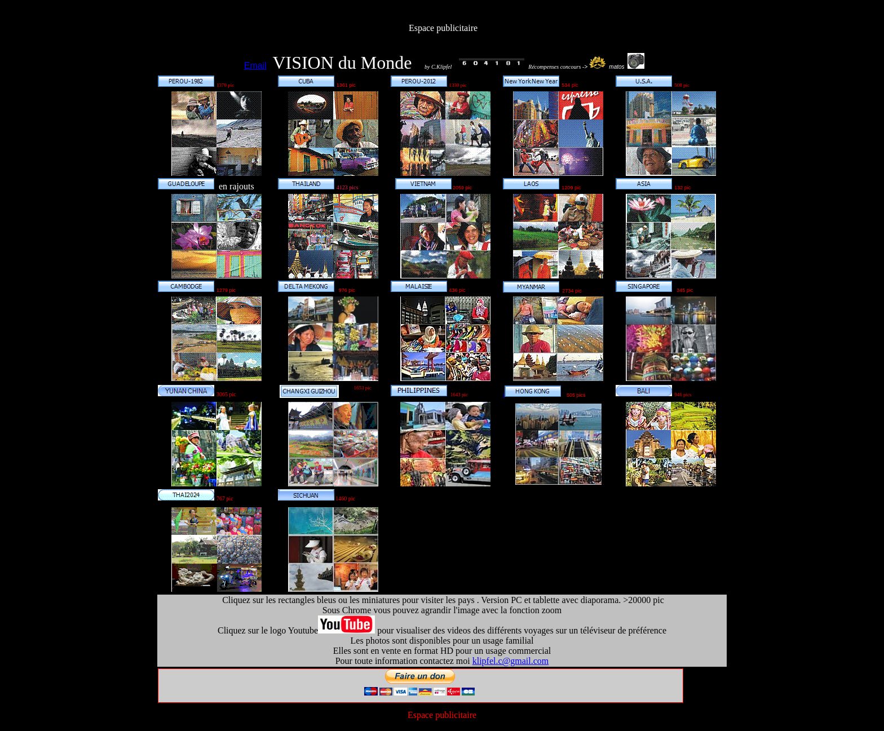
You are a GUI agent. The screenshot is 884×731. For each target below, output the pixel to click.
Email (255, 65)
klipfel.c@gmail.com (510, 661)
